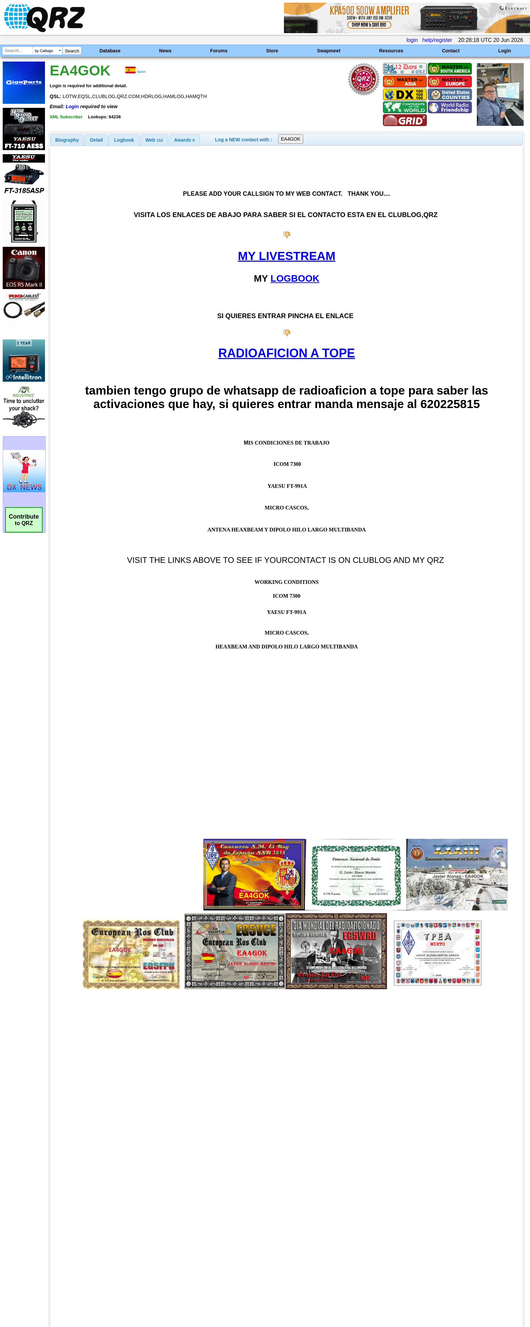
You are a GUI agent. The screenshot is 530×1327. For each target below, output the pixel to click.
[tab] (67, 140)
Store (272, 50)
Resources (391, 50)
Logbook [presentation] (124, 140)
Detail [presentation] (96, 140)
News (165, 50)
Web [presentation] (154, 140)
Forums (218, 50)
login (412, 40)
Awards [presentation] (184, 140)
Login (504, 50)
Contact (450, 50)
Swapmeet (328, 50)
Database (109, 50)
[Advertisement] (182, 1256)
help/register (437, 40)
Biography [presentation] (67, 140)
